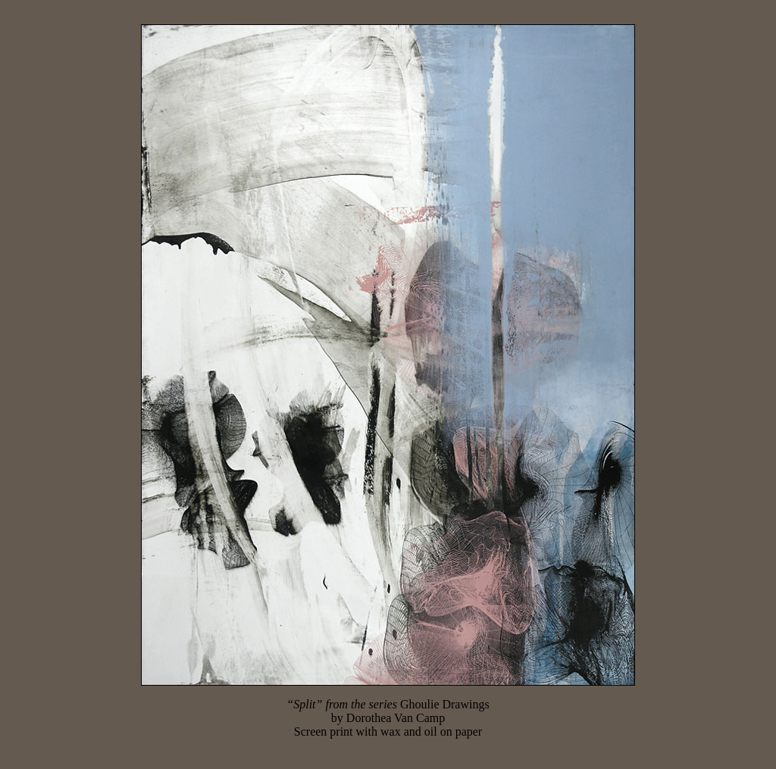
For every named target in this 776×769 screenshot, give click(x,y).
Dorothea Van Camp (395, 717)
